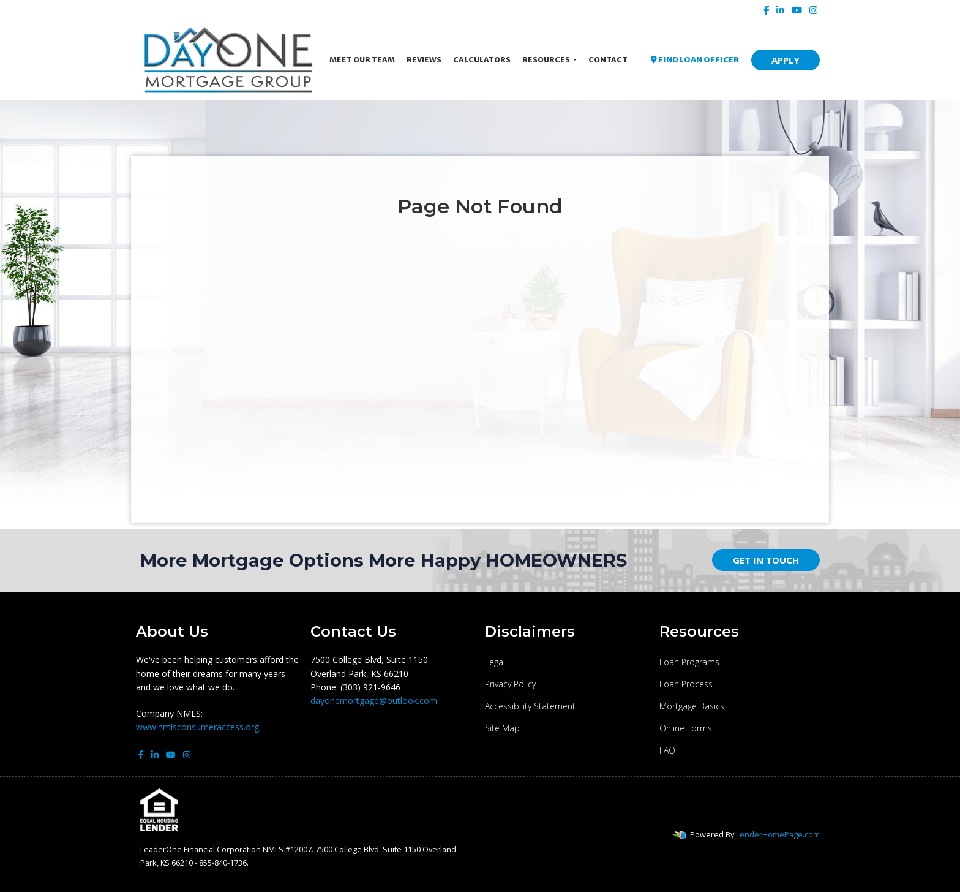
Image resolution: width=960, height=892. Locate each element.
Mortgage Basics (691, 706)
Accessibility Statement (530, 706)
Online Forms (685, 728)
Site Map (502, 728)
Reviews (424, 59)
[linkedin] (780, 10)
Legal (495, 662)
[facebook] (766, 10)
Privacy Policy (510, 684)
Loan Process (686, 684)
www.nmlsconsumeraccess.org (197, 727)
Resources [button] (546, 59)
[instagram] (813, 10)
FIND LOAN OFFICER (695, 60)
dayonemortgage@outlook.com (373, 700)
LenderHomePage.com (778, 834)
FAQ (667, 750)
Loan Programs (689, 662)
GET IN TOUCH (766, 560)
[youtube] (797, 10)
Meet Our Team (362, 59)
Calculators (482, 59)
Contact (608, 59)
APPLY (785, 60)
